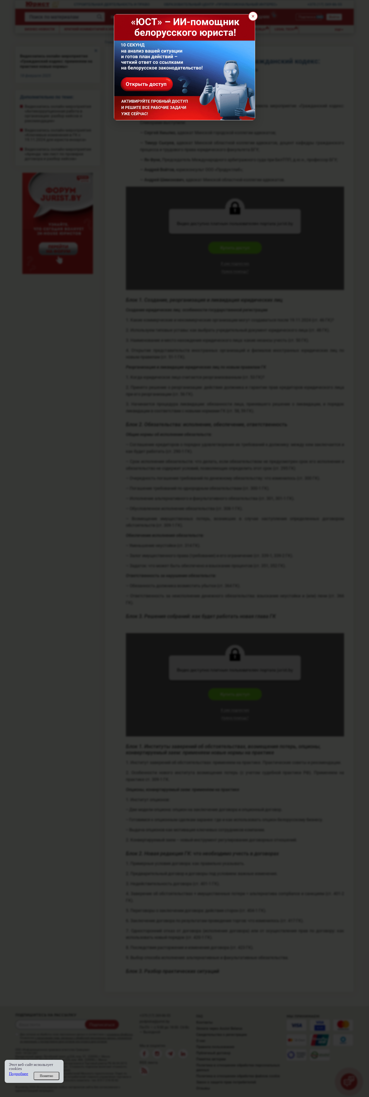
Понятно (46, 1076)
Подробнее (18, 1074)
